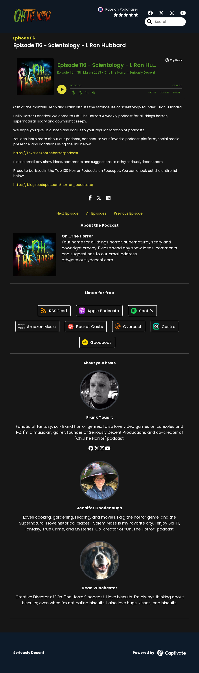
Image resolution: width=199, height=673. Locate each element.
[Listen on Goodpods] (97, 342)
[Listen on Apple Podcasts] (99, 310)
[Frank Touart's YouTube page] (108, 448)
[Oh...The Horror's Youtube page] (180, 13)
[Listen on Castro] (165, 326)
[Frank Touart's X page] (96, 448)
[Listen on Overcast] (128, 326)
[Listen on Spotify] (142, 310)
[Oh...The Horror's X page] (159, 13)
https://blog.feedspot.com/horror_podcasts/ (53, 184)
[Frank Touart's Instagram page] (102, 448)
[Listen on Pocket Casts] (86, 326)
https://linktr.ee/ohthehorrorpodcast (46, 153)
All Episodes (96, 213)
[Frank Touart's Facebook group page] (90, 448)
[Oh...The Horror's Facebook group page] (150, 13)
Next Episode (67, 213)
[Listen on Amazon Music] (37, 326)
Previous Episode (128, 213)
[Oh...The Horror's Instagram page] (169, 13)
